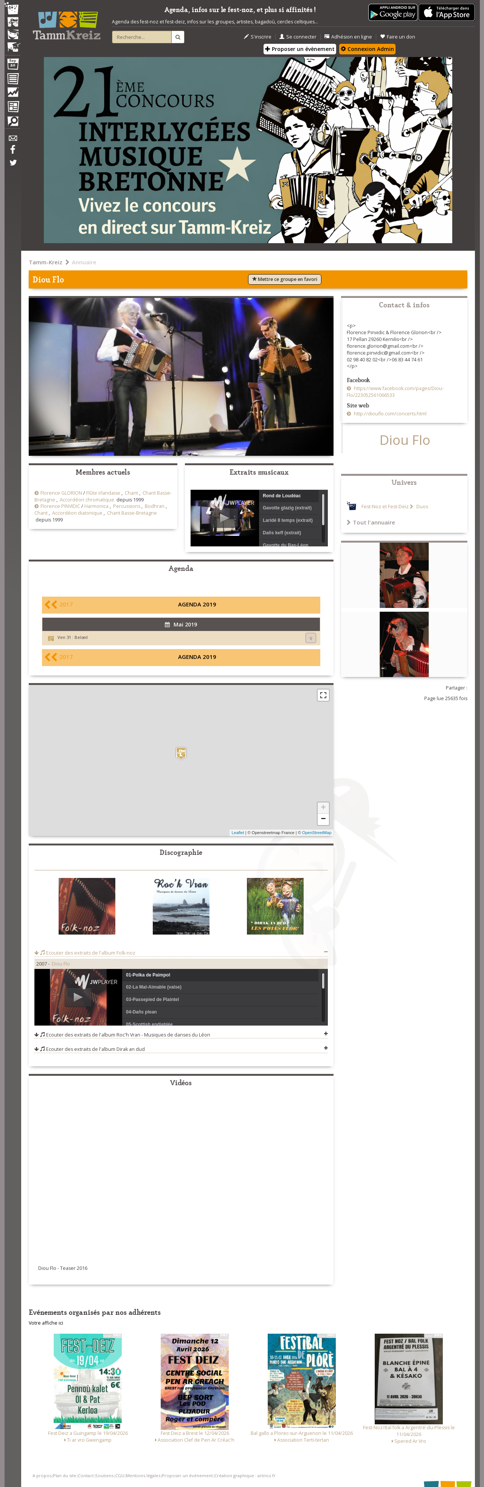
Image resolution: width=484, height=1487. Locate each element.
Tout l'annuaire (371, 522)
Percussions (126, 506)
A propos (42, 1475)
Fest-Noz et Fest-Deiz (385, 506)
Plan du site (64, 1475)
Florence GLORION (61, 493)
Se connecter (297, 37)
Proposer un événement (187, 1475)
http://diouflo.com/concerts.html (390, 413)
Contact (86, 1475)
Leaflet (237, 832)
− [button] (323, 819)
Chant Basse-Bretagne (132, 513)
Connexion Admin (367, 48)
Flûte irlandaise (103, 493)
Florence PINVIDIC (60, 506)
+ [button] (323, 808)
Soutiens (104, 1475)
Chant (131, 493)
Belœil (81, 637)
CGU (119, 1475)
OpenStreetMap (317, 832)
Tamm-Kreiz (45, 262)
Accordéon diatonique (77, 513)
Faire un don (397, 37)
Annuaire (84, 262)
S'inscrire (257, 37)
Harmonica (96, 506)
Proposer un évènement (300, 48)
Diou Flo (61, 964)
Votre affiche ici (46, 1323)
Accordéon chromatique (87, 500)
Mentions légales (143, 1475)
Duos (421, 506)
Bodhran (154, 506)
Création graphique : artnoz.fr (245, 1475)
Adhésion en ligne (348, 37)
